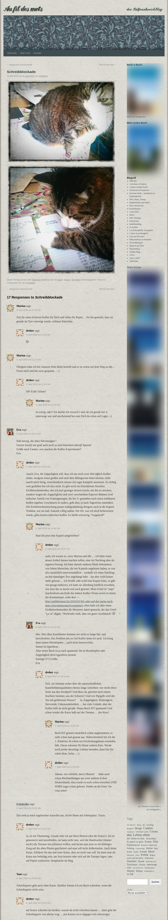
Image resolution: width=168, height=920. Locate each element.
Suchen (155, 885)
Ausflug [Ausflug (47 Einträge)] (149, 828)
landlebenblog (135, 227)
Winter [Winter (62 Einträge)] (139, 874)
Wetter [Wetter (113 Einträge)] (131, 874)
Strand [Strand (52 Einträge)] (141, 864)
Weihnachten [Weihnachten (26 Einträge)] (149, 871)
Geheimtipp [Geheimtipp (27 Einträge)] (140, 851)
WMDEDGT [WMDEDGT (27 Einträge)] (149, 874)
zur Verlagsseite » (154, 812)
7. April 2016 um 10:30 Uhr (67, 726)
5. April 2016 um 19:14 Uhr (28, 434)
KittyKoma (134, 224)
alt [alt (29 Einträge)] (144, 828)
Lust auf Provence (137, 239)
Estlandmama (135, 212)
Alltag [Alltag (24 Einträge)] (139, 828)
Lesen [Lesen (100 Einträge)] (143, 854)
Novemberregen (136, 246)
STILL (132, 258)
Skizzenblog (135, 252)
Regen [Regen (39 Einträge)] (152, 858)
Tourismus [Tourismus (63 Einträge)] (132, 867)
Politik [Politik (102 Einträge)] (144, 858)
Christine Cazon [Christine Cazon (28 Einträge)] (142, 835)
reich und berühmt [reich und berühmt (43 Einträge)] (135, 861)
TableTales (134, 264)
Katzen (67, 280)
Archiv (130, 893)
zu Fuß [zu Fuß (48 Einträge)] (130, 877)
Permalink (30, 283)
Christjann (43, 76)
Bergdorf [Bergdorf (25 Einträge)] (130, 832)
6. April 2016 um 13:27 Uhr (57, 549)
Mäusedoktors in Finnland (140, 242)
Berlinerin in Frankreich (139, 193)
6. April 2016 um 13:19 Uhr (38, 903)
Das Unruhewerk (137, 209)
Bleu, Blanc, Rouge (138, 202)
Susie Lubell (135, 261)
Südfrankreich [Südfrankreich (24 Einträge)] (151, 864)
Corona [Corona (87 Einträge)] (154, 834)
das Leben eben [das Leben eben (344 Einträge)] (138, 837)
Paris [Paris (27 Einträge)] (138, 858)
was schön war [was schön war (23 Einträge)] (137, 871)
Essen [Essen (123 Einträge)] (148, 844)
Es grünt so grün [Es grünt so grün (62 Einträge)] (135, 844)
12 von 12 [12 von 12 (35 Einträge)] (131, 828)
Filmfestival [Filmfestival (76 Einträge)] (133, 847)
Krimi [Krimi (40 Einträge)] (129, 855)
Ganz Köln (134, 215)
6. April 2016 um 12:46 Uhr (48, 528)
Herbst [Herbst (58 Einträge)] (149, 851)
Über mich (25, 53)
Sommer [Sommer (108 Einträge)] (132, 864)
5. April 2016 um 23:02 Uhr (28, 808)
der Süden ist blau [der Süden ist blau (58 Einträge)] (136, 841)
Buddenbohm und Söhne (140, 205)
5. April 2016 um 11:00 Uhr (28, 310)
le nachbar (134, 230)
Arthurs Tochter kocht (139, 190)
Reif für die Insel (108, 65)
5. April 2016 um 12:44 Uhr (48, 405)
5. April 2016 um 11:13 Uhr (28, 359)
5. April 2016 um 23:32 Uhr (38, 467)
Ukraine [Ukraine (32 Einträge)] (142, 868)
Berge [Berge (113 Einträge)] (138, 831)
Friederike (22, 804)
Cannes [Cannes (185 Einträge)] (148, 831)
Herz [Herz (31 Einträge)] (156, 851)
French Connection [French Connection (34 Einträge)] (149, 848)
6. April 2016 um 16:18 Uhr (57, 676)
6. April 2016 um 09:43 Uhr (28, 878)
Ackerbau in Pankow (138, 187)
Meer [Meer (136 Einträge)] (151, 854)
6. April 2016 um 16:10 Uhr (48, 627)
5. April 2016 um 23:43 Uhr (38, 829)
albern (60, 280)
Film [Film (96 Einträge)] (155, 844)
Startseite (12, 53)
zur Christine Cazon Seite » (149, 809)
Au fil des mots (22, 8)
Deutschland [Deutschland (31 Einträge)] (151, 841)
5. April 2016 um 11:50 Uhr (38, 335)
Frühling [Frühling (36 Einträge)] (130, 851)
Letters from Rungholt (139, 236)
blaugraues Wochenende (19, 65)
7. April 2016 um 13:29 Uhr (67, 767)
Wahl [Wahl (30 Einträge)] (129, 871)
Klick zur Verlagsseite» (136, 118)
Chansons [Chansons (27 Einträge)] (130, 835)
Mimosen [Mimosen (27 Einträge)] (130, 858)
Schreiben (76, 280)
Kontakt (37, 53)
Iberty (132, 218)
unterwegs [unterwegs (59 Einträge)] (152, 867)
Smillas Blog (135, 255)
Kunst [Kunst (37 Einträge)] (136, 855)
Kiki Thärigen (135, 221)
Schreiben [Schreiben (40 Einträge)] (149, 861)
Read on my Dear (137, 249)
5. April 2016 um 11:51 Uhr (38, 384)
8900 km (133, 184)
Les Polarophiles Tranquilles (141, 233)
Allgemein (36, 280)
